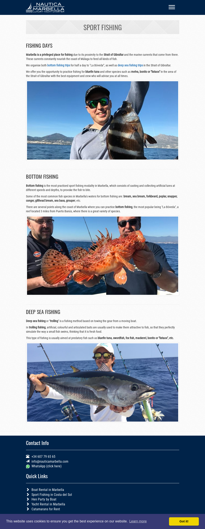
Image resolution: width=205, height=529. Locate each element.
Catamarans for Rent (46, 509)
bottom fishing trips (58, 65)
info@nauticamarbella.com (50, 461)
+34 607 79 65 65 (43, 457)
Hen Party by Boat (44, 499)
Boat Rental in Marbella (48, 490)
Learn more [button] (138, 521)
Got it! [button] (183, 521)
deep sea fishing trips (130, 65)
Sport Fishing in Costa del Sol (52, 495)
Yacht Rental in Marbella (48, 504)
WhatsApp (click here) (46, 466)
